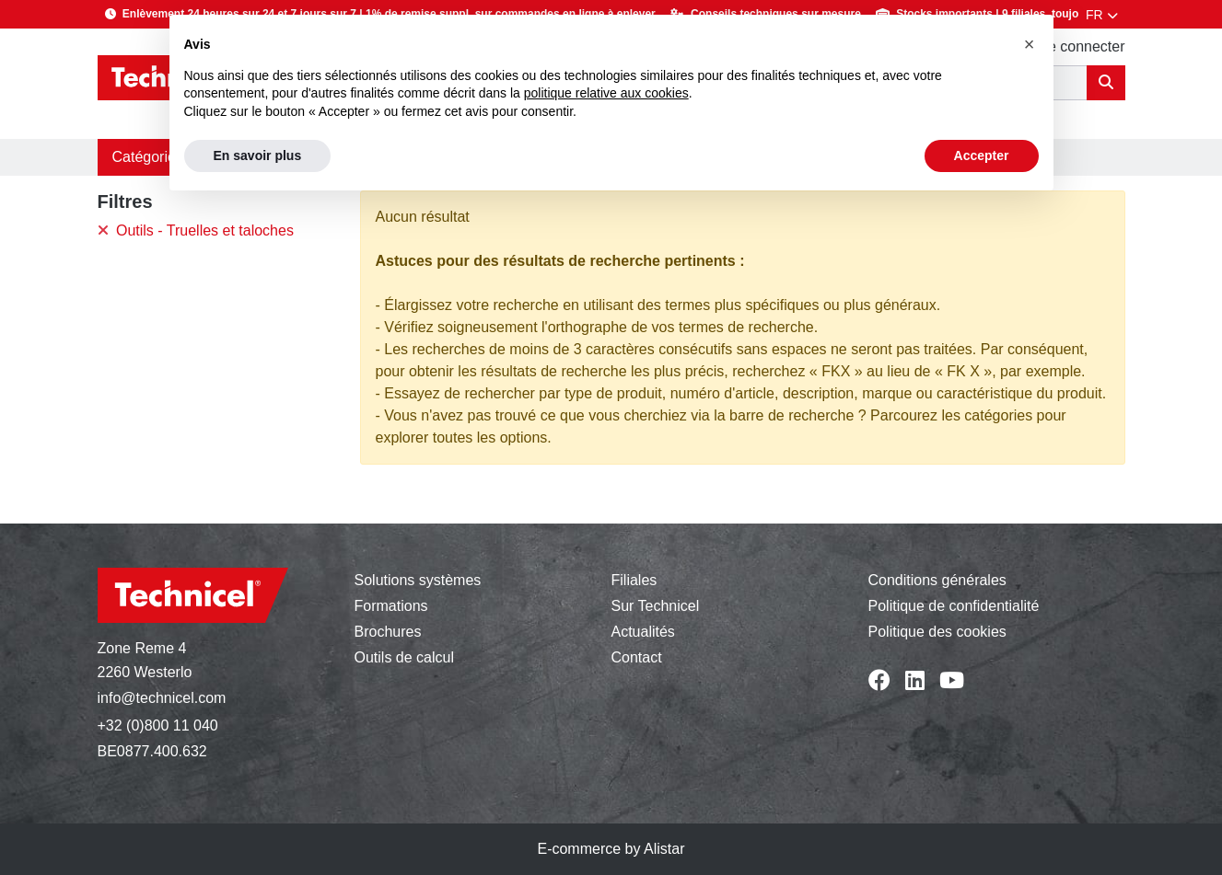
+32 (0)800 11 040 (158, 725)
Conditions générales (937, 580)
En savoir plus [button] (258, 155)
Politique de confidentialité (954, 606)
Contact (636, 657)
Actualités (643, 631)
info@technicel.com (162, 698)
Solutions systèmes (418, 580)
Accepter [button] (981, 155)
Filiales (634, 580)
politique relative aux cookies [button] (606, 93)
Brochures (388, 631)
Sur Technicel (655, 606)
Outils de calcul (405, 657)
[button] (1029, 44)
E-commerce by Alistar (610, 849)
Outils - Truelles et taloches (196, 230)
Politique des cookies (937, 631)
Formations (391, 606)
